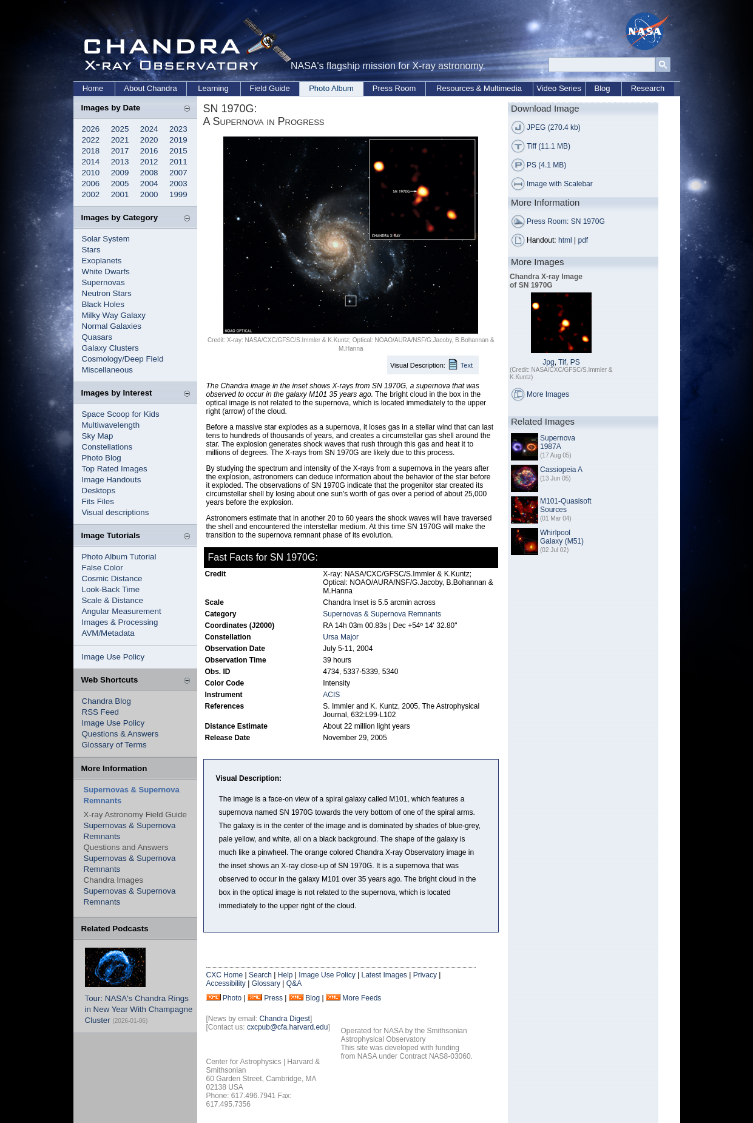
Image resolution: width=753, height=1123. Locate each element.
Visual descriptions (115, 512)
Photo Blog (101, 457)
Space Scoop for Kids (121, 414)
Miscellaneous (107, 369)
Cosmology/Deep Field (123, 358)
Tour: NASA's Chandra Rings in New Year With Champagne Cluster (139, 1009)
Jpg (548, 362)
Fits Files (98, 501)
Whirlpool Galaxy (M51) (562, 536)
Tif (562, 362)
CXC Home (224, 975)
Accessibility (226, 983)
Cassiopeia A (561, 469)
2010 (91, 172)
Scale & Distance (113, 600)
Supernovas (103, 282)
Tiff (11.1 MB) (548, 146)
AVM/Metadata (108, 633)
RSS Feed (101, 712)
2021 (120, 139)
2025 (120, 128)
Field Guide (269, 88)
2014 (91, 161)
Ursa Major (341, 637)
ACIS (331, 694)
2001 (120, 194)
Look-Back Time (111, 589)
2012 (149, 161)
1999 (178, 194)
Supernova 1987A (557, 442)
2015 (178, 150)
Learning (213, 88)
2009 (120, 172)
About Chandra (150, 88)
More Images (548, 394)
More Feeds (361, 998)
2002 (91, 194)
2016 (149, 150)
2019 (178, 139)
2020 (149, 139)
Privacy (425, 975)
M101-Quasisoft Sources (566, 505)
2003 (178, 183)
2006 (91, 183)
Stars (91, 249)
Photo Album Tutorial (119, 556)
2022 (91, 139)
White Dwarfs (106, 271)
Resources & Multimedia (479, 88)
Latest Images (384, 975)
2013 (120, 161)
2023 (178, 128)
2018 (91, 150)
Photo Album (331, 88)
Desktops (99, 490)
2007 (178, 172)
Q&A (294, 983)
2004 (149, 183)
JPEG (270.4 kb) (554, 127)
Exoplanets (102, 260)
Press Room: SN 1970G (566, 221)
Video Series (558, 88)
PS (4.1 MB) (546, 165)
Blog (602, 88)
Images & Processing (120, 622)
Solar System (106, 238)
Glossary (266, 983)
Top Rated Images (114, 468)
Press (273, 998)
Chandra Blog (107, 701)
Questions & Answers (120, 733)
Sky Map (97, 435)
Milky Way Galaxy (114, 315)
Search (260, 975)
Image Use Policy (113, 656)
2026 (91, 128)
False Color (102, 567)
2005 (120, 183)
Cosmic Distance (112, 578)
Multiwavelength (111, 425)
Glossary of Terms (114, 744)
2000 (149, 194)
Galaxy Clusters (110, 347)
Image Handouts (111, 479)
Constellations (107, 446)
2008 (149, 172)
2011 (178, 161)
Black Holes (103, 304)
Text (467, 365)
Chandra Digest (285, 1018)
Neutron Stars (107, 293)
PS (575, 362)
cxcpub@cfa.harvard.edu (287, 1027)
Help (285, 975)
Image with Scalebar (560, 184)
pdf (583, 240)
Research (648, 88)
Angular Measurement (121, 611)
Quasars (97, 337)
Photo (232, 998)
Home (93, 88)
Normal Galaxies (112, 326)
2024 (149, 128)
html (565, 240)
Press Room (394, 88)
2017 (120, 150)
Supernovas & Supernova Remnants (382, 614)
